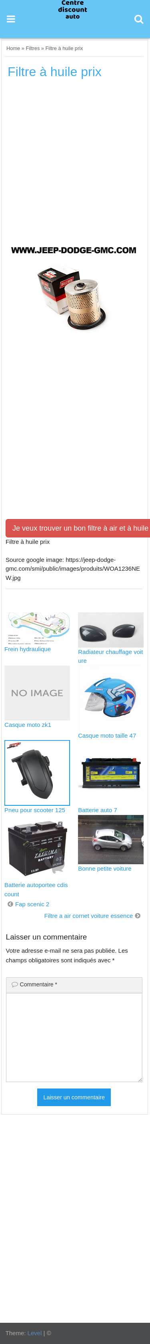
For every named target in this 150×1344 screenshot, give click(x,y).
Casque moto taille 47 (107, 735)
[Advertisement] (75, 163)
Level (35, 1333)
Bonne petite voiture (104, 868)
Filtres (33, 48)
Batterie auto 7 (97, 810)
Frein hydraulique (27, 649)
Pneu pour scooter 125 (34, 810)
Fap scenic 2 (32, 904)
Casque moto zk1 (27, 724)
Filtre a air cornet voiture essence (88, 915)
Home (13, 48)
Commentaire (38, 984)
